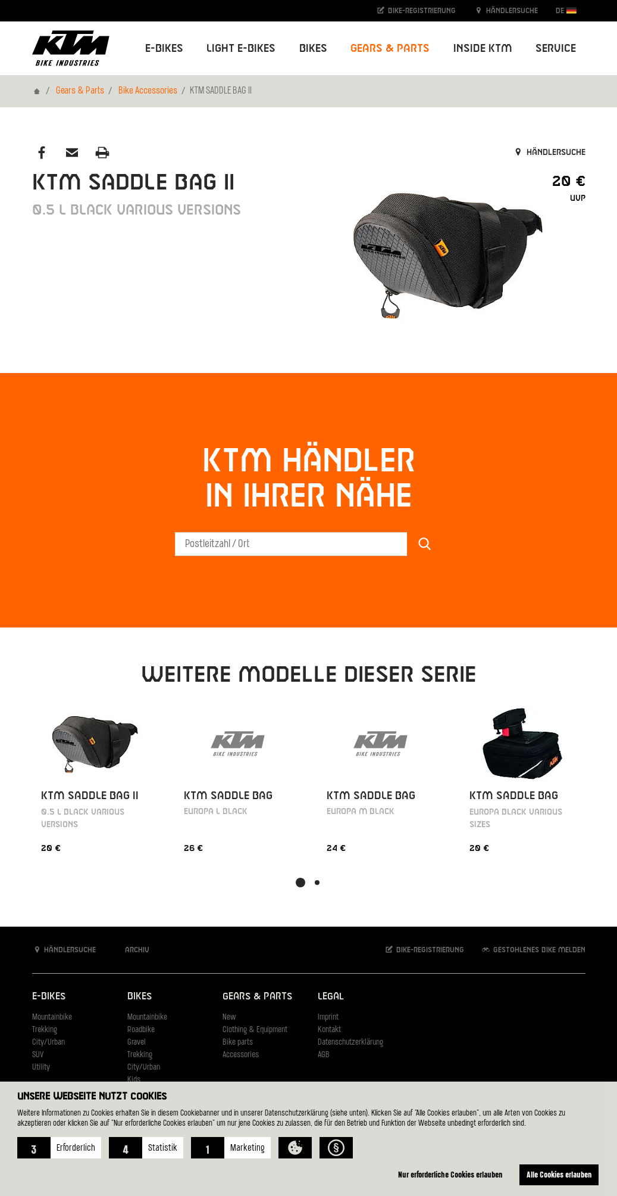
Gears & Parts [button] (390, 48)
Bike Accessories (147, 91)
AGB (324, 1055)
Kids (133, 1080)
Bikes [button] (313, 48)
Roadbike (141, 1030)
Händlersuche (506, 10)
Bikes (139, 997)
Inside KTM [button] (482, 48)
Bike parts (238, 1042)
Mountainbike (52, 1017)
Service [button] (555, 48)
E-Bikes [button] (164, 48)
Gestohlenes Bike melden (533, 950)
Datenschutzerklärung (350, 1042)
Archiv (130, 950)
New (229, 1017)
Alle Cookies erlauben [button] (559, 1174)
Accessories (241, 1055)
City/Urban (48, 1042)
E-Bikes (48, 997)
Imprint (328, 1017)
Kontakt (329, 1030)
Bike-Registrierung (415, 10)
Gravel (136, 1042)
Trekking (44, 1030)
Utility (41, 1067)
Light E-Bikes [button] (240, 48)
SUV (37, 1055)
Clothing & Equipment (255, 1030)
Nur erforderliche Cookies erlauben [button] (450, 1174)
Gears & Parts (80, 91)
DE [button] (566, 10)
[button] (59, 1147)
